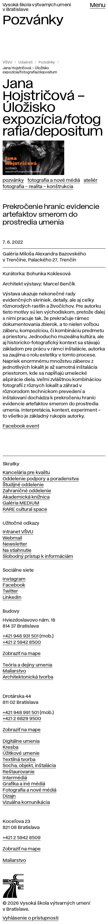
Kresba (10, 747)
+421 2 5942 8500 (22, 642)
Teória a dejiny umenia (27, 665)
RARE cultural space (25, 509)
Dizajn (9, 796)
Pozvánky (47, 62)
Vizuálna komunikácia (26, 802)
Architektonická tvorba (28, 677)
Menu (97, 5)
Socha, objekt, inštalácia (29, 766)
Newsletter (15, 544)
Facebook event (21, 426)
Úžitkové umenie (21, 753)
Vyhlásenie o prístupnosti (30, 918)
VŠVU (7, 62)
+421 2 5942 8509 (22, 838)
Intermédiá (15, 778)
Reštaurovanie (19, 772)
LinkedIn (12, 597)
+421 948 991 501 (21, 713)
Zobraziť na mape (22, 654)
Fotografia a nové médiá (54, 180)
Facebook (14, 585)
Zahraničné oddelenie (27, 491)
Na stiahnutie (17, 550)
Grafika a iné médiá (24, 784)
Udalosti (25, 62)
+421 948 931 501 (21, 636)
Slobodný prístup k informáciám (38, 556)
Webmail (12, 538)
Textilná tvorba (19, 760)
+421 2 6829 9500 (22, 719)
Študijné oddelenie (23, 485)
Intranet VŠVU (18, 532)
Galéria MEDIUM (21, 503)
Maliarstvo (14, 671)
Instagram (14, 579)
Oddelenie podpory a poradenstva (41, 479)
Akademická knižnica (26, 497)
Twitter (10, 591)
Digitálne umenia (21, 741)
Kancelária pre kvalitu (26, 473)
